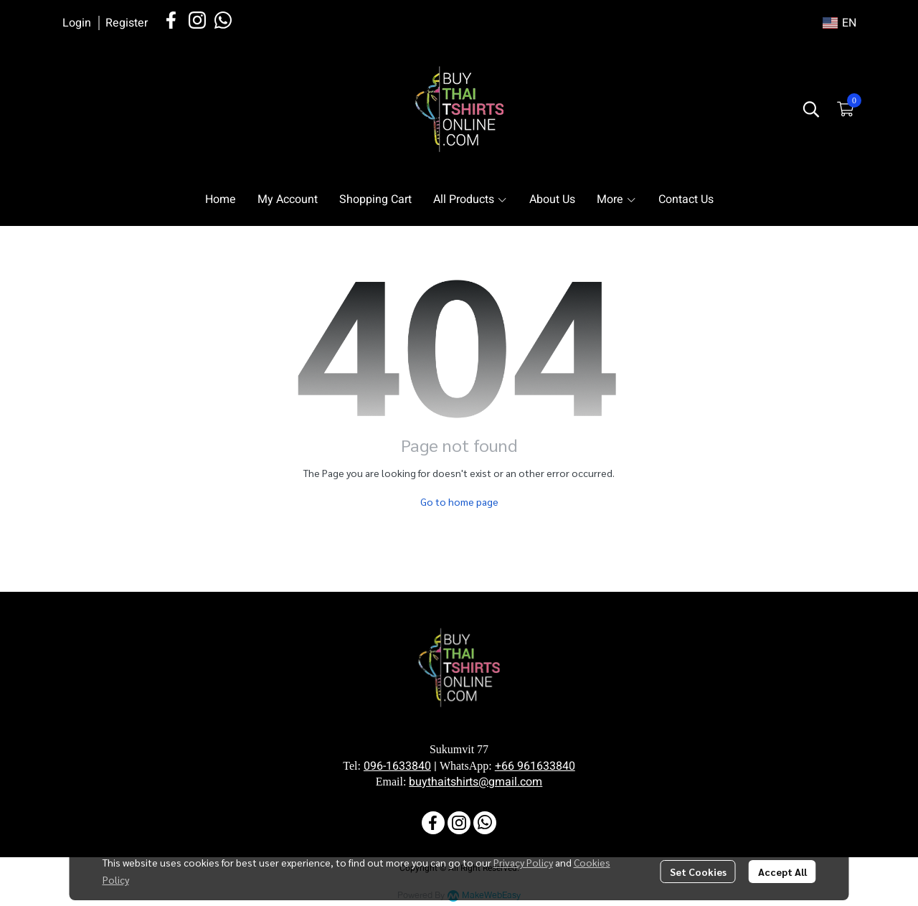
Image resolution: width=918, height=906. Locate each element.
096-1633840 (397, 766)
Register (126, 23)
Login (76, 23)
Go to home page (459, 501)
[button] (839, 23)
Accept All (782, 871)
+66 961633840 (535, 766)
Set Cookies (698, 871)
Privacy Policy (523, 862)
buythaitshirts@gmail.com (475, 782)
